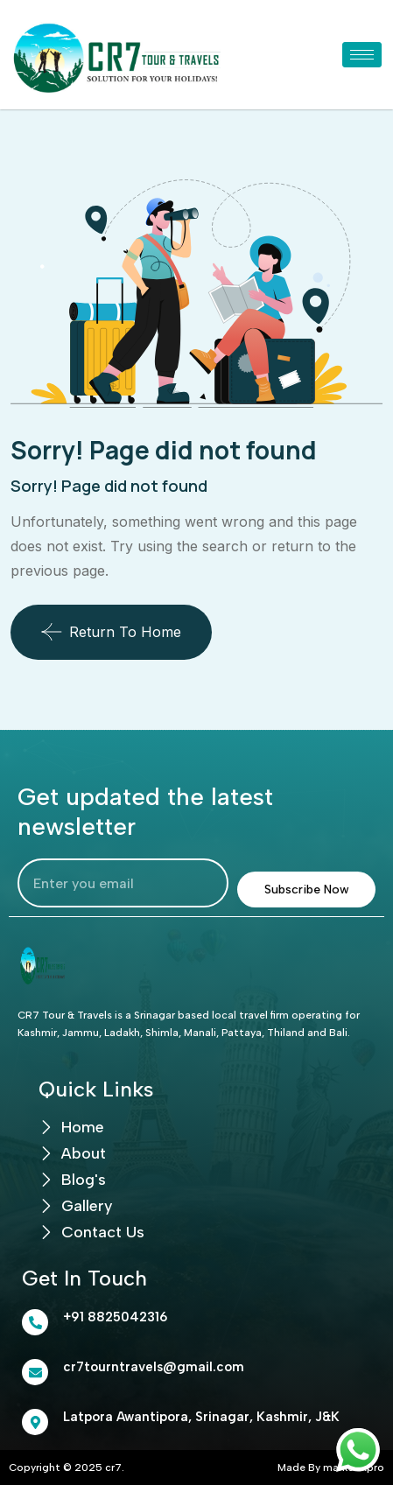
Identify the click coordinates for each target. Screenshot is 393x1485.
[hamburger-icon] (362, 54)
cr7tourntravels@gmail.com (153, 1367)
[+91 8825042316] (35, 1322)
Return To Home (111, 631)
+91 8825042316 (115, 1317)
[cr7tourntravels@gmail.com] (35, 1372)
